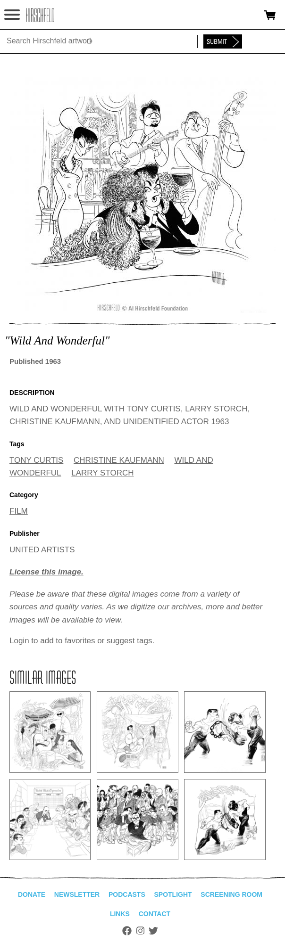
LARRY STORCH (102, 472)
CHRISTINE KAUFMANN (119, 460)
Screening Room (231, 894)
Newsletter (77, 894)
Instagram (140, 930)
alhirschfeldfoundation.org (40, 15)
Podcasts (127, 894)
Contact (154, 914)
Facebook (127, 930)
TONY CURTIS (36, 460)
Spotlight (173, 894)
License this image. (46, 571)
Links (120, 914)
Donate (31, 894)
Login (19, 640)
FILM (18, 511)
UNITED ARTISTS (42, 549)
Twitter (153, 930)
